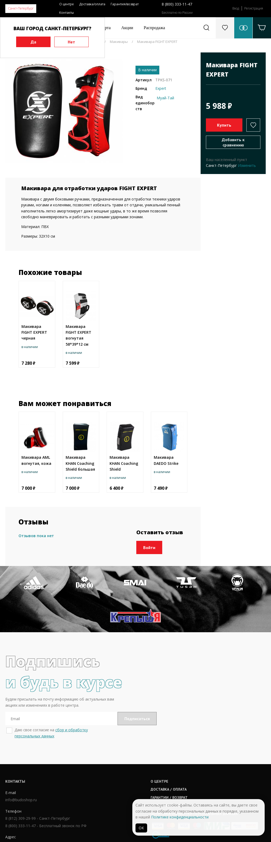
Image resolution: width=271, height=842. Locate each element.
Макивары (119, 41)
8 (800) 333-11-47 (177, 4)
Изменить (247, 165)
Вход (235, 8)
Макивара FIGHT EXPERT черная (34, 332)
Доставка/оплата (92, 4)
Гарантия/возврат (125, 4)
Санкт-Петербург (21, 8)
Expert (160, 88)
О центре (66, 4)
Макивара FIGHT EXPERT (157, 41)
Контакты (66, 12)
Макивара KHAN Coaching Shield (124, 463)
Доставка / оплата (128, 764)
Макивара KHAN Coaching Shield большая (80, 463)
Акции (127, 27)
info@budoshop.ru (21, 775)
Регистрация (253, 8)
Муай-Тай (165, 97)
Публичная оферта (128, 780)
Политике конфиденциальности (180, 816)
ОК (141, 827)
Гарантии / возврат (128, 772)
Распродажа (154, 27)
